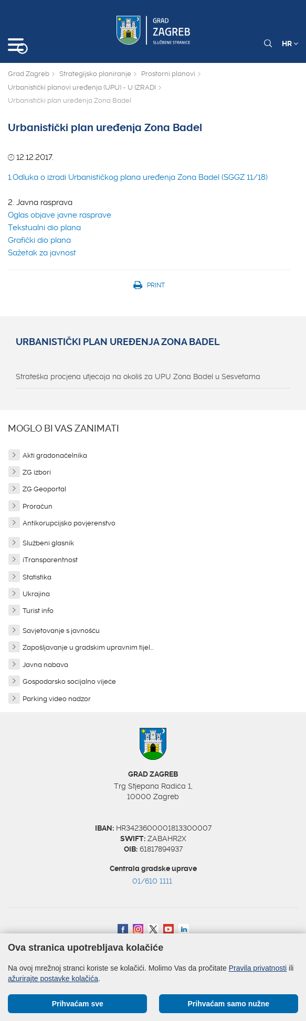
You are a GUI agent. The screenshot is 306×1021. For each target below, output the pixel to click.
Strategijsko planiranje (95, 74)
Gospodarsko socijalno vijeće (69, 681)
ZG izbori (37, 472)
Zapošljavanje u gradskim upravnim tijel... (88, 647)
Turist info (38, 611)
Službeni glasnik (48, 543)
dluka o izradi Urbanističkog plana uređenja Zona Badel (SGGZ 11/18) (143, 177)
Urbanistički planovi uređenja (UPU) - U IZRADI (82, 87)
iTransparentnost (50, 560)
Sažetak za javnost (42, 252)
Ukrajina (36, 594)
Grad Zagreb (28, 74)
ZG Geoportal (44, 489)
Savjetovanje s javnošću (61, 631)
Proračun (37, 506)
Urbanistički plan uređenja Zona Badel (117, 342)
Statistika (37, 577)
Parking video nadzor (57, 699)
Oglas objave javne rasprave (59, 215)
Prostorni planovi (168, 74)
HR (290, 43)
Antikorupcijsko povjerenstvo (69, 523)
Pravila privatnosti (258, 968)
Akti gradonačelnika (55, 455)
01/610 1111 (152, 881)
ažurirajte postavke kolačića (53, 978)
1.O (13, 177)
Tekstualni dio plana (44, 227)
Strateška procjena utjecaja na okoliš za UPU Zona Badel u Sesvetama (138, 376)
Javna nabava (45, 665)
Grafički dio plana (39, 240)
